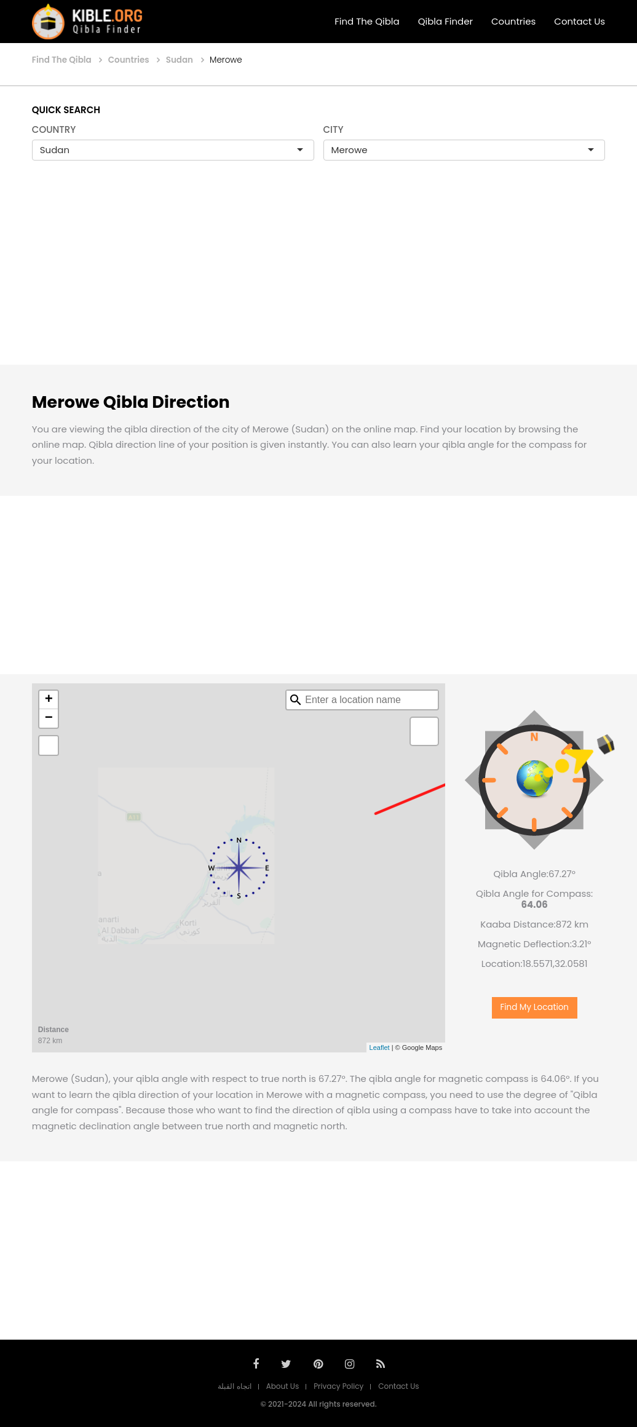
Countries (513, 21)
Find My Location (534, 1007)
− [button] (49, 718)
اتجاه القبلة (234, 1386)
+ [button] (49, 700)
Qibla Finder (445, 21)
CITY (333, 129)
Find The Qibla (367, 21)
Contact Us (579, 21)
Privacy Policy (338, 1386)
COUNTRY (54, 129)
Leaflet (380, 1047)
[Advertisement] (318, 275)
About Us (282, 1386)
